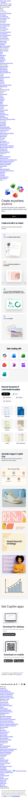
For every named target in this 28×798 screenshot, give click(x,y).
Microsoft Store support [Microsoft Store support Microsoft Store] (6, 705)
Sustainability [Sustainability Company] (3, 769)
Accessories (3, 125)
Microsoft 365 (3, 86)
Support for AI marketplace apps (8, 159)
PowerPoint (3, 55)
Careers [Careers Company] (2, 758)
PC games (2, 138)
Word (1, 52)
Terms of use (3, 780)
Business (2, 139)
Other (1, 167)
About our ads (3, 786)
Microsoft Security (4, 142)
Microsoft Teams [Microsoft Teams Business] (4, 738)
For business (3, 22)
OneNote (2, 116)
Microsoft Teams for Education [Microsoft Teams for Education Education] (8, 719)
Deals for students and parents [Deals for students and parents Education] (8, 725)
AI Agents (2, 44)
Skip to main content (5, 1)
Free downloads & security (7, 170)
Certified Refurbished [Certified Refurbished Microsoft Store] (5, 710)
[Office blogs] (24, 684)
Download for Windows (9, 634)
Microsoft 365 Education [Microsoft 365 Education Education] (6, 721)
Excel (1, 54)
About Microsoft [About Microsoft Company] (4, 760)
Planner (2, 61)
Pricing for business (5, 24)
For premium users (5, 18)
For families (3, 15)
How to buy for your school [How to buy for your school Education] (7, 722)
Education (2, 172)
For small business (5, 25)
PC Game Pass (3, 135)
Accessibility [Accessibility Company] (3, 767)
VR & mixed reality (5, 127)
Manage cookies (4, 778)
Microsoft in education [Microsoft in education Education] (6, 716)
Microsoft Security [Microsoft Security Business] (4, 732)
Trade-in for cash (4, 130)
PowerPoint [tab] (7, 397)
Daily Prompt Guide (5, 46)
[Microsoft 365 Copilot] (5, 5)
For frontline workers (5, 35)
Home (1, 8)
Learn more (18, 674)
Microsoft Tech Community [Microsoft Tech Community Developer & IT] (7, 750)
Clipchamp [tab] (7, 401)
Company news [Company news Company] (4, 761)
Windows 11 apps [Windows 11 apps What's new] (4, 699)
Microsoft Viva (3, 69)
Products (2, 10)
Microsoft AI (3, 141)
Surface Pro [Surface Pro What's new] (3, 688)
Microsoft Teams (4, 50)
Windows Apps (4, 110)
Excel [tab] (15, 394)
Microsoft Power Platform (6, 147)
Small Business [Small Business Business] (4, 741)
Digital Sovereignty (5, 152)
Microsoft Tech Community (7, 161)
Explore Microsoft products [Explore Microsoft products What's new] (7, 697)
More (1, 88)
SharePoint (3, 60)
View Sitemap (3, 178)
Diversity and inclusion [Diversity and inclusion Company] (6, 766)
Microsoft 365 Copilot (4, 7)
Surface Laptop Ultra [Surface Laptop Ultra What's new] (5, 691)
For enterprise (3, 30)
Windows (2, 99)
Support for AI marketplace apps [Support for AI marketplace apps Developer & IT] (8, 749)
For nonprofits (3, 36)
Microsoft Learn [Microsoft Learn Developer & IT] (4, 747)
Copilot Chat (3, 43)
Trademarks (3, 781)
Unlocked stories (4, 177)
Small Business (4, 105)
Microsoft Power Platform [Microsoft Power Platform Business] (6, 736)
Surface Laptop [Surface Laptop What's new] (4, 690)
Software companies (5, 164)
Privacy (2, 777)
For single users (4, 16)
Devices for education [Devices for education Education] (5, 718)
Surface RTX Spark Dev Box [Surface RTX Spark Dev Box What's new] (7, 693)
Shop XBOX (3, 124)
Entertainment (3, 131)
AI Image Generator (5, 77)
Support (2, 107)
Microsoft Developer (5, 156)
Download (2, 83)
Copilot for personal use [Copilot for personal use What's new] (6, 696)
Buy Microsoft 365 (4, 89)
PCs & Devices (3, 120)
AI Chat (2, 78)
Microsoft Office (4, 66)
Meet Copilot (3, 41)
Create (1, 75)
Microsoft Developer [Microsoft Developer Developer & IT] (5, 746)
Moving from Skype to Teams (7, 119)
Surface (2, 100)
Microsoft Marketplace (6, 163)
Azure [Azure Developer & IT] (1, 744)
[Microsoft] (3, 2)
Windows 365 (3, 68)
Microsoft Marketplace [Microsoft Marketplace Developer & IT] (6, 752)
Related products (4, 64)
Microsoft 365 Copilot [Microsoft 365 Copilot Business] (5, 739)
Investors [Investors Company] (2, 764)
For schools (3, 27)
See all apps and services (6, 63)
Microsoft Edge (4, 71)
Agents (2, 80)
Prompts (2, 82)
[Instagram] (22, 684)
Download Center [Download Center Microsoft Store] (4, 704)
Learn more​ (3, 21)
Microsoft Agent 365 (5, 72)
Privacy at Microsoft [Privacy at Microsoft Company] (5, 763)
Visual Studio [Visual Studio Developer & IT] (3, 755)
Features (2, 74)
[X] (19, 684)
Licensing (2, 175)
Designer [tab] (19, 397)
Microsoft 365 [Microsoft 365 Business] (3, 735)
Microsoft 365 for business (7, 145)
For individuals (3, 11)
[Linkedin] (14, 684)
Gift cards (2, 174)
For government (4, 29)
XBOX (1, 102)
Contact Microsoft (4, 775)
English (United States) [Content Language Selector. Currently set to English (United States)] (6, 771)
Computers (3, 122)
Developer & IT (3, 153)
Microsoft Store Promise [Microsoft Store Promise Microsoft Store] (6, 711)
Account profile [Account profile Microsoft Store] (4, 702)
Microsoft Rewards (5, 169)
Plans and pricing (4, 47)
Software (2, 108)
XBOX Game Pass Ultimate (7, 133)
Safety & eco (3, 783)
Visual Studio (3, 166)
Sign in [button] (14, 216)
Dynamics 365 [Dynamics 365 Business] (3, 733)
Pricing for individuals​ (5, 13)
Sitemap (2, 774)
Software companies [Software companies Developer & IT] (5, 753)
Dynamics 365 (3, 144)
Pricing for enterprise (5, 32)
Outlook (2, 57)
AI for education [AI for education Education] (4, 727)
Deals (1, 103)
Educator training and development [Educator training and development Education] (9, 724)
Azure (1, 96)
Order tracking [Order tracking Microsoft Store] (4, 708)
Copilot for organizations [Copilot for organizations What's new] (6, 694)
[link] (14, 246)
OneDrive (2, 58)
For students (3, 19)
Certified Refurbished (5, 128)
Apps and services (4, 49)
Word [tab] (5, 394)
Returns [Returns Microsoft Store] (2, 707)
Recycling (2, 785)
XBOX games (3, 136)
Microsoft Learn (4, 158)
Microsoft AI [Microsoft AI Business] (3, 730)
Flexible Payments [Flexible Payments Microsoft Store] (4, 713)
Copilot (2, 97)
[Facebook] (16, 684)
